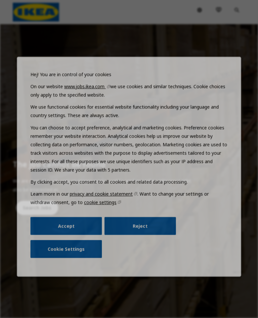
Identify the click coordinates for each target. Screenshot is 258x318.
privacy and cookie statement (103, 202)
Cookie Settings (69, 255)
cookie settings (101, 211)
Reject (140, 233)
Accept (69, 233)
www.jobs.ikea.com (87, 100)
